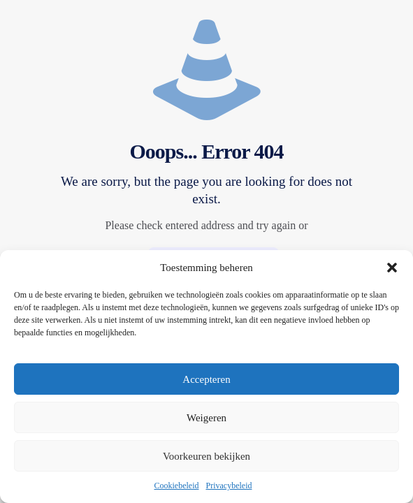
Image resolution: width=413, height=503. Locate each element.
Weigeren (206, 417)
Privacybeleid (229, 485)
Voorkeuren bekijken (206, 456)
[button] (392, 268)
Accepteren (206, 379)
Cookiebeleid (176, 485)
